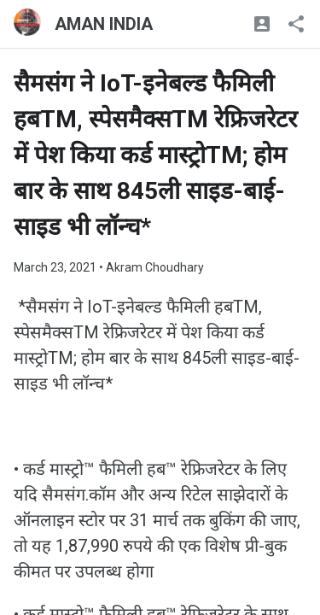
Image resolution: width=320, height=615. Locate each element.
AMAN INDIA (104, 24)
